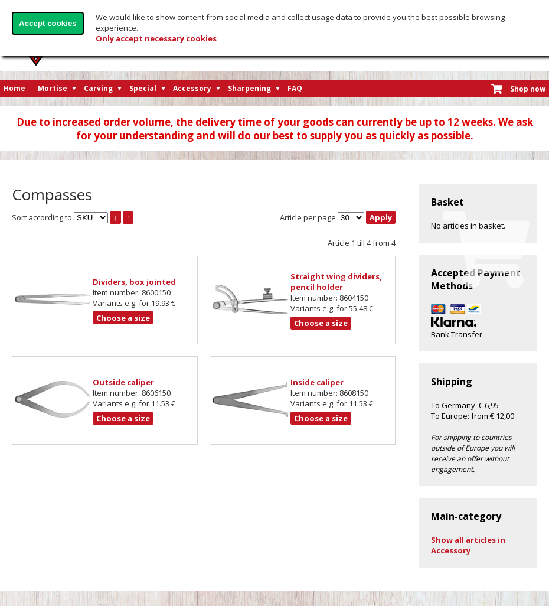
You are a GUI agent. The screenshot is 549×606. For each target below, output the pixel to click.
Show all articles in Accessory (468, 545)
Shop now (527, 89)
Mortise (52, 88)
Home (14, 88)
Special (142, 88)
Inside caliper (317, 382)
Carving (98, 88)
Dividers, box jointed (134, 281)
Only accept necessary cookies (156, 38)
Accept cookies (48, 23)
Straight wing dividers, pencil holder (336, 281)
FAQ (294, 88)
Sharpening (249, 88)
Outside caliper (123, 382)
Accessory (192, 88)
